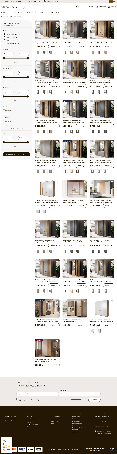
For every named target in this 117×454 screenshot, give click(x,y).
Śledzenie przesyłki (55, 419)
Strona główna (4, 16)
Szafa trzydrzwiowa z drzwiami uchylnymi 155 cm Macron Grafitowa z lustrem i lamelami (74, 121)
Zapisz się (94, 400)
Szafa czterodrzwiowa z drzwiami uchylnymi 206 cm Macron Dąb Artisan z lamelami (102, 42)
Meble (3, 13)
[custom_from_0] (7, 54)
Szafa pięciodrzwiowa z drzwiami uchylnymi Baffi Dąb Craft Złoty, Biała (102, 320)
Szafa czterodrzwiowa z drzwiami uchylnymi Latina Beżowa (73, 201)
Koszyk (74, 419)
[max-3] (16, 77)
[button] (16, 49)
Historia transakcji (77, 427)
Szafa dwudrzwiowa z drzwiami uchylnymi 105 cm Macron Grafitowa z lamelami (74, 241)
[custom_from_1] (7, 73)
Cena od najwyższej (11, 40)
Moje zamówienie (56, 413)
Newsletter (75, 432)
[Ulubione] (90, 6)
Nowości (43, 13)
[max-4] (16, 96)
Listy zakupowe (76, 421)
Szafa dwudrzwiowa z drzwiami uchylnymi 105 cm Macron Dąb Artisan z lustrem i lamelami (74, 82)
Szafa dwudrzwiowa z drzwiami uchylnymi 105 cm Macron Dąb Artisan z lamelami (47, 42)
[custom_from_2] (7, 92)
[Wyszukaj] (77, 7)
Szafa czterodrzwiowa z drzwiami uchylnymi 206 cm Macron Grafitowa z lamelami (102, 121)
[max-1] (16, 142)
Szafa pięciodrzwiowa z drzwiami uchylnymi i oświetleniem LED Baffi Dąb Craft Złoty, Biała (46, 201)
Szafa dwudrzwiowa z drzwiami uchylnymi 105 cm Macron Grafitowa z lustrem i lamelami (102, 82)
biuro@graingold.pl (104, 421)
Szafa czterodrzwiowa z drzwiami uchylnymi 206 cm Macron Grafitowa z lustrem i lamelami (47, 82)
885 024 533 (100, 418)
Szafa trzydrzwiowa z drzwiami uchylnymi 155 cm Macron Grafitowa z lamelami (102, 241)
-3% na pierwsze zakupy (30, 386)
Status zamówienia (55, 416)
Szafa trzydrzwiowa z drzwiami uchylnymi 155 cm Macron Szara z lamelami (45, 281)
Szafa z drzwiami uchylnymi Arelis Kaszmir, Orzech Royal (45, 360)
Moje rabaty (75, 429)
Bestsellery (54, 13)
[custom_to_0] (22, 54)
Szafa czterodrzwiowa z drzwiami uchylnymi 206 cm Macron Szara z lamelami (45, 161)
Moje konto (76, 413)
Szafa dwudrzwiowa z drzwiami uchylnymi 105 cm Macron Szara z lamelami (45, 241)
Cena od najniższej (10, 37)
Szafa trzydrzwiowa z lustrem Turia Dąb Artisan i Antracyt (74, 320)
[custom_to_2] (22, 92)
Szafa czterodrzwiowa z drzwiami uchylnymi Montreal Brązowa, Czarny (46, 320)
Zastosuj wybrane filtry (16, 154)
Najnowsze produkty (11, 43)
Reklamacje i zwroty (55, 421)
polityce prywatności (75, 399)
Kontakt (52, 423)
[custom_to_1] (22, 73)
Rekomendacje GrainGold (12, 34)
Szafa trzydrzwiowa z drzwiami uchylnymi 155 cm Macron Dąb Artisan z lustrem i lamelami (74, 281)
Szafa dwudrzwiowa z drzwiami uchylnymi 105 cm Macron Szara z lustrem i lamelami (73, 42)
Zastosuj (15, 62)
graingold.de (95, 450)
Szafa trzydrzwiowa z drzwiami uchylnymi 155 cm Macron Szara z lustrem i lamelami (100, 281)
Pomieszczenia (16, 13)
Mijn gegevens (76, 416)
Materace (30, 13)
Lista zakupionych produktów (77, 424)
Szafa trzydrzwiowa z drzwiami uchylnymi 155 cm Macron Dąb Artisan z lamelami (47, 121)
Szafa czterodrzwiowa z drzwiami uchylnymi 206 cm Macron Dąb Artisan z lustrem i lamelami (74, 161)
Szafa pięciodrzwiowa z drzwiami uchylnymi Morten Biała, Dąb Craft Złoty (100, 201)
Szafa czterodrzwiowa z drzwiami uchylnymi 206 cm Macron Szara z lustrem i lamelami (100, 161)
